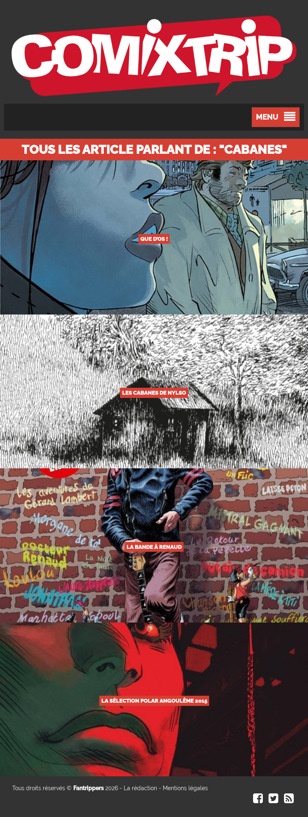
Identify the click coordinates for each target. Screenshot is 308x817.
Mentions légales (185, 788)
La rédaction (140, 788)
